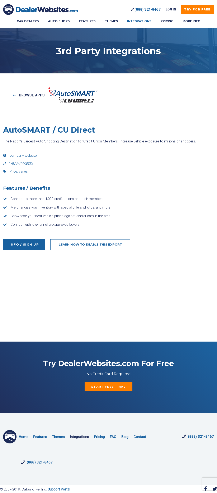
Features (40, 437)
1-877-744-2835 (18, 163)
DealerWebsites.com (40, 9)
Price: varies (15, 171)
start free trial (108, 387)
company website (20, 155)
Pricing (99, 437)
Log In (171, 9)
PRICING (167, 21)
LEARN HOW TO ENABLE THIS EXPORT (90, 244)
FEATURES (87, 21)
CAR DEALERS (28, 21)
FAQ (113, 437)
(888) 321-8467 (146, 9)
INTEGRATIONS (139, 21)
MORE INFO (192, 21)
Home (23, 437)
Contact (139, 437)
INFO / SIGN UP (24, 244)
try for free (197, 9)
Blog (124, 437)
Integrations (79, 437)
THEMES (111, 21)
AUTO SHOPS (59, 21)
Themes (58, 437)
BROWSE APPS (29, 95)
